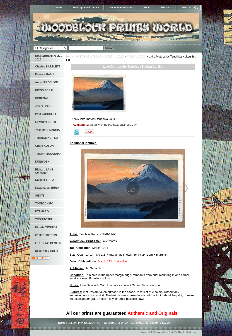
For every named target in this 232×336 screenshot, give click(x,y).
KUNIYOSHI (42, 161)
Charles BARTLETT (47, 66)
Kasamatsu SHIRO (47, 187)
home (59, 7)
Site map (166, 7)
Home (70, 56)
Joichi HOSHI (43, 106)
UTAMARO (42, 211)
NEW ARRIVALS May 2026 (48, 58)
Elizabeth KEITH (45, 122)
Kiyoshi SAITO (44, 179)
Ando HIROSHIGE (46, 82)
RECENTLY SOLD (89, 56)
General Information (121, 7)
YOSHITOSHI (43, 219)
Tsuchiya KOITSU (46, 137)
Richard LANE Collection (44, 171)
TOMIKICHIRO (44, 203)
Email (147, 7)
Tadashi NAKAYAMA (48, 153)
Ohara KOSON (44, 145)
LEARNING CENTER (48, 243)
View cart (186, 7)
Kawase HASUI (44, 74)
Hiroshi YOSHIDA (46, 227)
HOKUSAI (41, 98)
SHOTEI (40, 195)
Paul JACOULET (45, 114)
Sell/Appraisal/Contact (85, 7)
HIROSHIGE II (44, 90)
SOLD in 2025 (114, 56)
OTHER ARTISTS (46, 235)
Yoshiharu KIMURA (47, 130)
